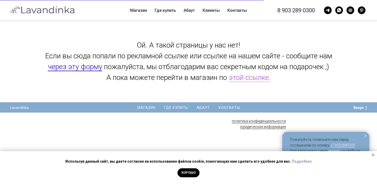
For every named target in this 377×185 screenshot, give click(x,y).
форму (334, 151)
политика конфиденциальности (259, 121)
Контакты (193, 10)
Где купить (146, 10)
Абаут (170, 10)
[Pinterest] (361, 10)
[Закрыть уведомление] (365, 135)
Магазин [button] (116, 10)
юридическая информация (263, 127)
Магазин (146, 108)
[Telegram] (339, 10)
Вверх (360, 108)
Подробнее (302, 161)
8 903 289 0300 (296, 10)
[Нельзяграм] (350, 10)
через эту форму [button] (75, 66)
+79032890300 (342, 145)
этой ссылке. (250, 77)
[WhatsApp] (328, 10)
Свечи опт (260, 10)
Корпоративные (226, 10)
